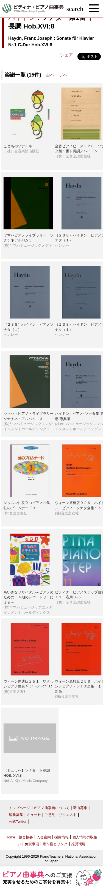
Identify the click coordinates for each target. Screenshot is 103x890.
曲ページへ (57, 75)
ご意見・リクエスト (60, 815)
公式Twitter (17, 821)
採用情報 (61, 837)
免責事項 (32, 844)
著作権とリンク (55, 844)
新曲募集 (80, 808)
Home (10, 837)
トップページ (19, 808)
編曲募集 (16, 815)
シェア (66, 55)
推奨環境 (78, 844)
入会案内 (44, 837)
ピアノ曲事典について (51, 808)
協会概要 (26, 837)
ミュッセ (34, 815)
